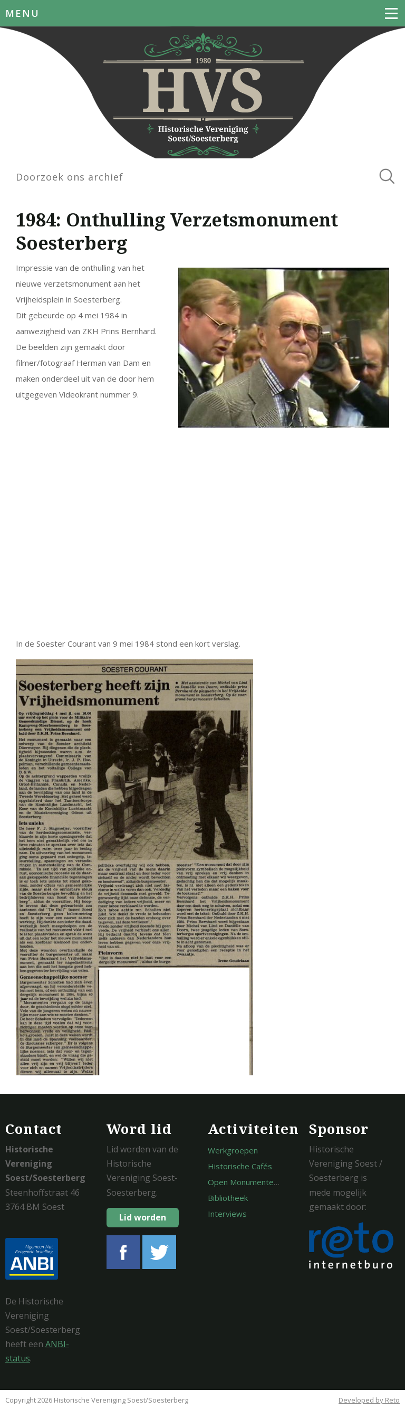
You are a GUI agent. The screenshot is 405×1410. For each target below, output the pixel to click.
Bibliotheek (228, 1198)
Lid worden (142, 1217)
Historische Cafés (240, 1166)
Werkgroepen (233, 1150)
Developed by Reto (369, 1400)
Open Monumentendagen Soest (266, 1182)
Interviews (227, 1213)
